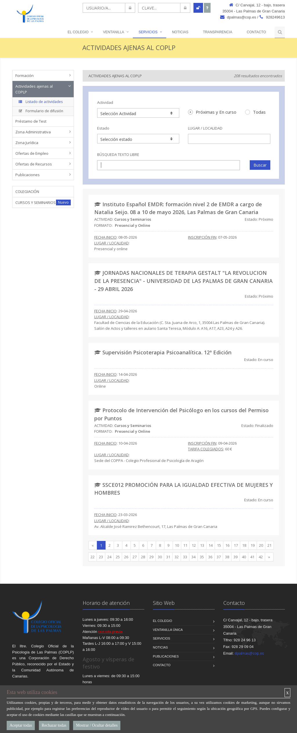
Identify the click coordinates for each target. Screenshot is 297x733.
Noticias (160, 647)
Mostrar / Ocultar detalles (96, 725)
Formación (24, 75)
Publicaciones (27, 174)
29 (151, 556)
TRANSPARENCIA (217, 32)
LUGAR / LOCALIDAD (205, 128)
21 (269, 545)
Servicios (148, 32)
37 (219, 556)
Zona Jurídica (26, 142)
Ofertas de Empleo (31, 153)
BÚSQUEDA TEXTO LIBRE (118, 154)
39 (235, 556)
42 (261, 556)
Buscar (260, 165)
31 (168, 556)
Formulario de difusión (40, 110)
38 (227, 556)
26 (126, 556)
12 (194, 545)
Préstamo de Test (30, 121)
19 (253, 545)
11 (185, 545)
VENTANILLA (113, 32)
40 (244, 556)
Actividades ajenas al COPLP (34, 89)
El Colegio (78, 32)
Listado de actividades (40, 101)
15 (219, 545)
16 (227, 545)
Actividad (105, 102)
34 (193, 556)
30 (160, 556)
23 (101, 556)
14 (211, 545)
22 (92, 556)
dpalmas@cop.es (238, 17)
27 (135, 556)
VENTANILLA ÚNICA (168, 629)
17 (236, 545)
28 (143, 556)
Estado (103, 128)
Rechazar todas (54, 725)
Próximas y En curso (212, 112)
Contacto (256, 32)
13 (202, 545)
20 (261, 545)
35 (202, 556)
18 (244, 545)
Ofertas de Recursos (33, 164)
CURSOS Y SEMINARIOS (35, 202)
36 (210, 556)
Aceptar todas (21, 725)
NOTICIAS (180, 32)
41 (252, 556)
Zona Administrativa (33, 132)
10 (177, 545)
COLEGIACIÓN (27, 191)
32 (177, 556)
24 (109, 556)
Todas (255, 112)
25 (118, 556)
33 (185, 556)
